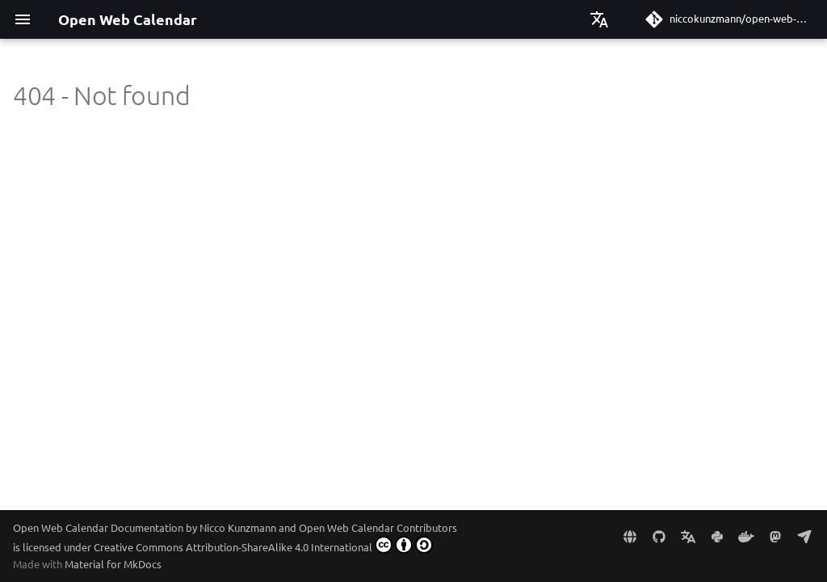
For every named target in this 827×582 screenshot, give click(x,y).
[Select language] (599, 19)
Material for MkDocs (113, 564)
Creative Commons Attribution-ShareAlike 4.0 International (263, 545)
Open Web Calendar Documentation (98, 527)
